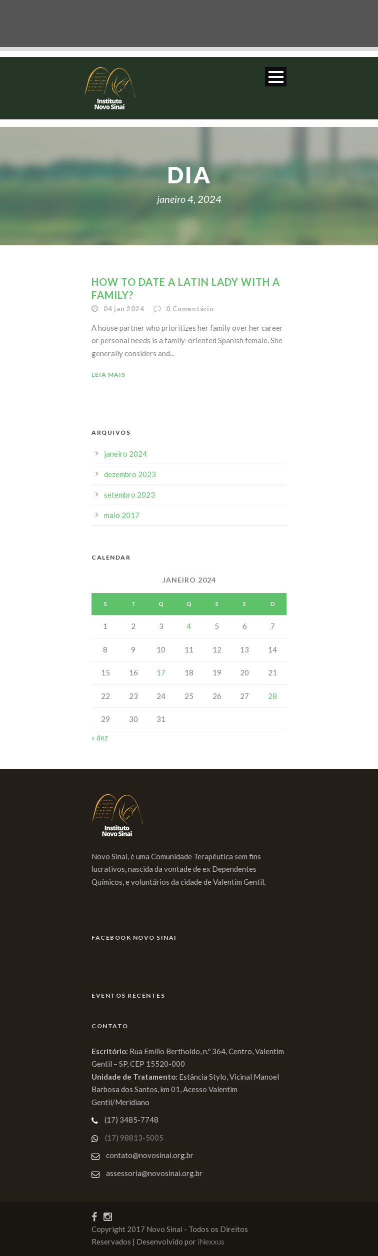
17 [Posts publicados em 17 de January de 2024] (161, 672)
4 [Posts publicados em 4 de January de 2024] (188, 626)
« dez (100, 737)
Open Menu (275, 76)
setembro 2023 (129, 494)
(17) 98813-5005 (134, 1137)
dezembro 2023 (130, 474)
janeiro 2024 (125, 453)
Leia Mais (109, 374)
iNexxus (211, 1241)
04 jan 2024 (124, 309)
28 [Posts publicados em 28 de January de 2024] (272, 695)
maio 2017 (122, 515)
